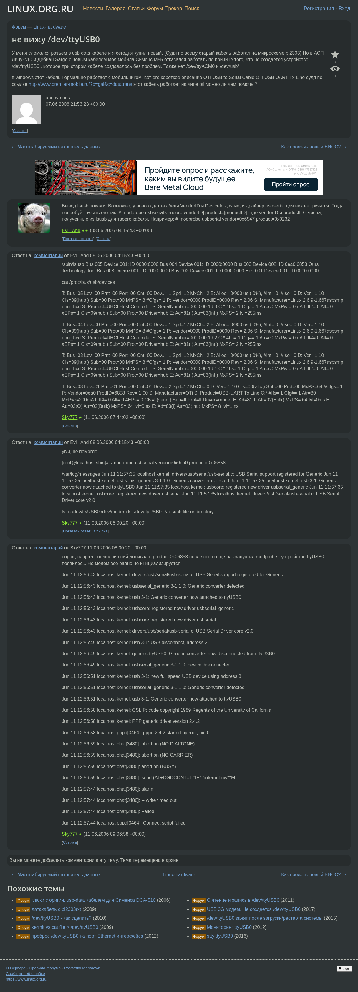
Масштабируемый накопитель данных (59, 146)
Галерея (115, 8)
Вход (344, 8)
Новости (93, 8)
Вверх (344, 968)
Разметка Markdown (82, 968)
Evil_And (71, 230)
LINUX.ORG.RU (40, 8)
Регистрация (319, 8)
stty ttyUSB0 (220, 936)
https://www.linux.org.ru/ (26, 979)
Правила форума (45, 968)
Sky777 (69, 417)
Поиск (192, 8)
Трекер (173, 8)
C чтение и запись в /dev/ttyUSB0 (243, 900)
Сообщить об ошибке (25, 973)
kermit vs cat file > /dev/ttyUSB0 (65, 927)
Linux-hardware (50, 26)
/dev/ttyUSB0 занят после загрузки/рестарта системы (264, 918)
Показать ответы (78, 239)
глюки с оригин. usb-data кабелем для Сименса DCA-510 (93, 900)
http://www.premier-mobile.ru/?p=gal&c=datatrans (80, 84)
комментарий (48, 255)
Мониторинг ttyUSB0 (229, 927)
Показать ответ (77, 531)
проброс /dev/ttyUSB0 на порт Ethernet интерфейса (87, 936)
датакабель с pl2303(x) (56, 909)
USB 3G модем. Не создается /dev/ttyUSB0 (254, 909)
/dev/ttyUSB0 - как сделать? (61, 918)
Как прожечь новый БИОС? (311, 146)
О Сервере (16, 968)
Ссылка (20, 130)
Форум (155, 8)
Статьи (136, 8)
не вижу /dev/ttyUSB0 (56, 39)
